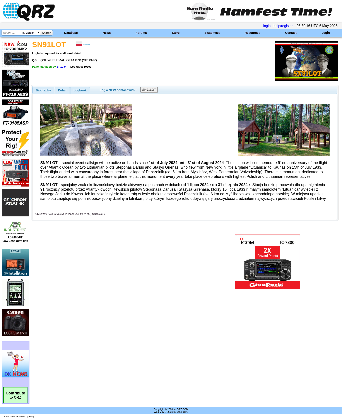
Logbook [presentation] (80, 90)
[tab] (43, 90)
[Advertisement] (117, 261)
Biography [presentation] (43, 90)
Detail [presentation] (62, 90)
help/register (283, 26)
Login (325, 32)
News (107, 32)
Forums (141, 32)
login (267, 26)
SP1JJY (61, 66)
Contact (290, 32)
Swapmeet (212, 32)
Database (71, 32)
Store (176, 32)
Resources (252, 32)
